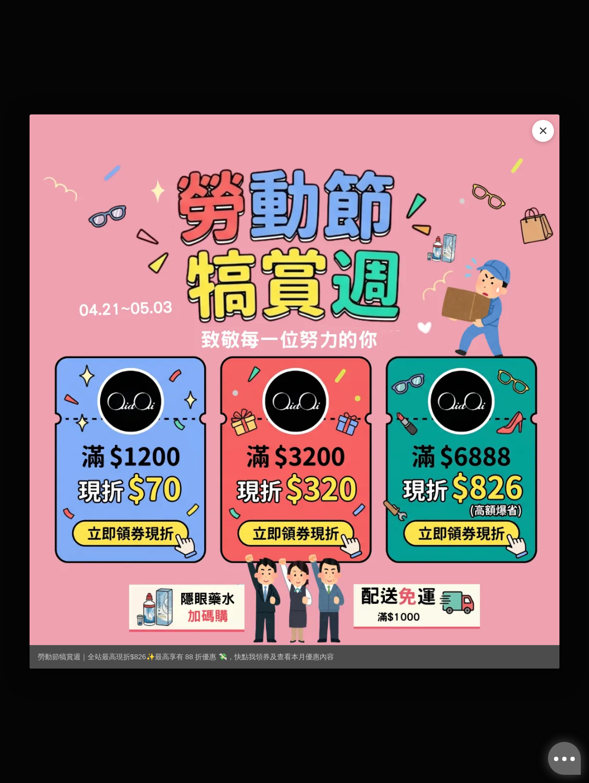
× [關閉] (543, 130)
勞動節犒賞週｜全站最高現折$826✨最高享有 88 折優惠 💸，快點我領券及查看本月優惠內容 (186, 657)
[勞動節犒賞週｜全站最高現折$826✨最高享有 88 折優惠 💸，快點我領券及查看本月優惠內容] (294, 379)
